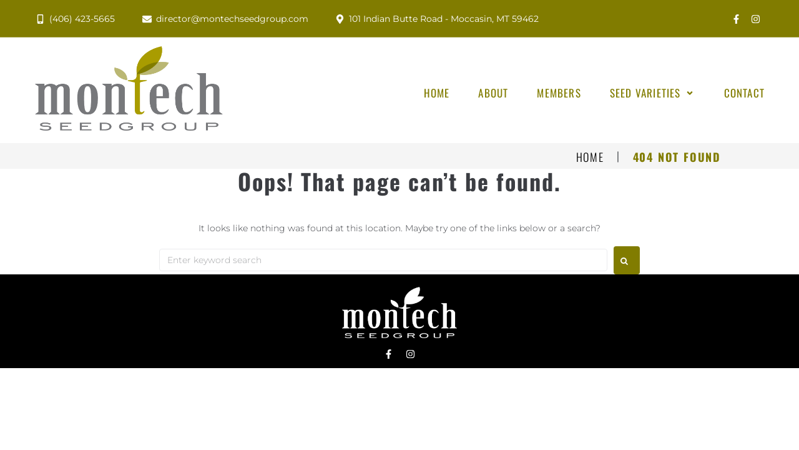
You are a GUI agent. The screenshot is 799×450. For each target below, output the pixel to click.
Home (590, 157)
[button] (652, 93)
